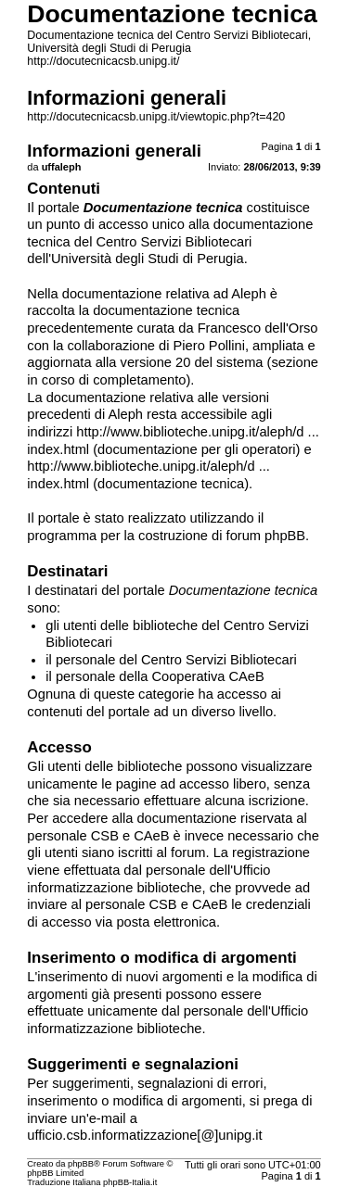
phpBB (81, 1163)
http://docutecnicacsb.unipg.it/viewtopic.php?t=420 (156, 116)
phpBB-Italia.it (130, 1182)
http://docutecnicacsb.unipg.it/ (103, 61)
